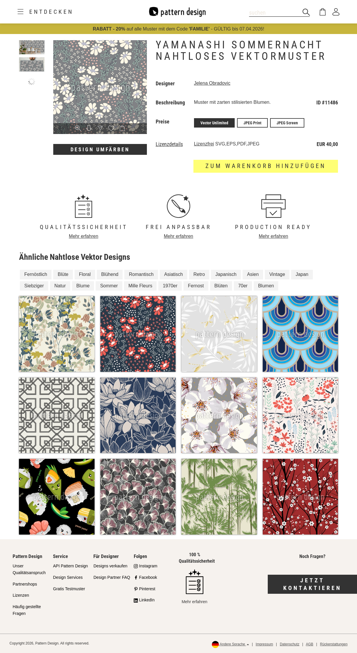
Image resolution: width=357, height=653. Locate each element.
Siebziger (34, 285)
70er (243, 285)
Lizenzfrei (204, 143)
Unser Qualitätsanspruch (29, 569)
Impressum (264, 644)
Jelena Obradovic (212, 83)
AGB (309, 644)
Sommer (109, 285)
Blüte (63, 274)
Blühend (110, 274)
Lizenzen (21, 595)
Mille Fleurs (140, 285)
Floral (85, 274)
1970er (170, 285)
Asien (253, 274)
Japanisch (225, 274)
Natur (60, 285)
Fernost (196, 285)
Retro (199, 274)
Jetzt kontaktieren (312, 584)
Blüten (221, 285)
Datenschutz (289, 644)
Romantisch (141, 274)
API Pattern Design (70, 566)
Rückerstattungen (334, 644)
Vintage (277, 274)
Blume (83, 285)
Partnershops (25, 584)
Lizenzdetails (169, 144)
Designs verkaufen (110, 566)
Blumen (266, 285)
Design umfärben (100, 149)
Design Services (68, 577)
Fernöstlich (35, 274)
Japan (302, 274)
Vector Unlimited (214, 123)
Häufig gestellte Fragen (27, 610)
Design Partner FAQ (111, 577)
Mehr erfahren (83, 236)
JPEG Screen (287, 123)
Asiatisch (173, 274)
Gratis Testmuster (69, 588)
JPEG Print (252, 123)
